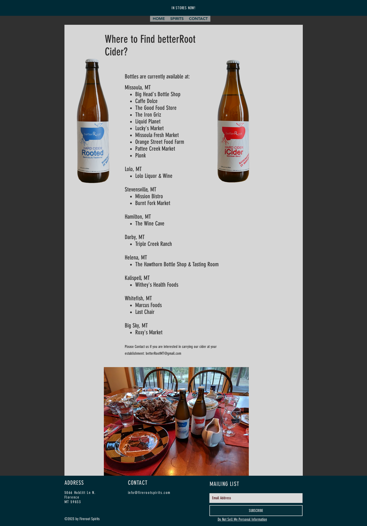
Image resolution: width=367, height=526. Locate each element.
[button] (177, 20)
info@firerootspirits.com (149, 492)
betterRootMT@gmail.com (163, 353)
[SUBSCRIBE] (256, 510)
